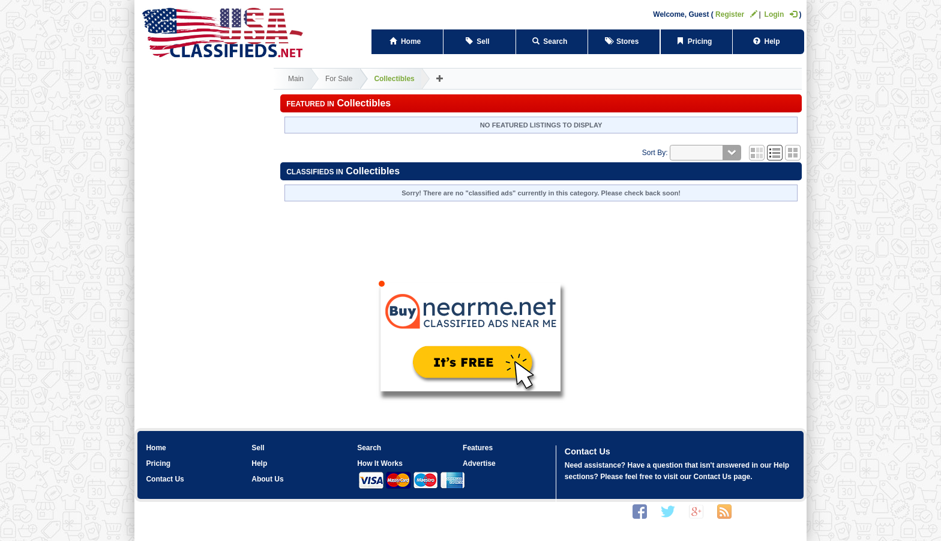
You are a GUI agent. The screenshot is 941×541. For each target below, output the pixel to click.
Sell (480, 41)
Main (296, 79)
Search (551, 41)
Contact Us (165, 479)
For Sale (338, 79)
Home (407, 41)
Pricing (696, 41)
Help (768, 41)
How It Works (380, 463)
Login (781, 14)
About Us (267, 479)
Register (736, 14)
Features (478, 448)
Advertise (479, 463)
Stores (624, 41)
